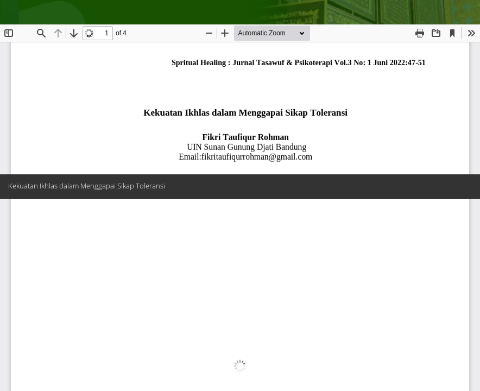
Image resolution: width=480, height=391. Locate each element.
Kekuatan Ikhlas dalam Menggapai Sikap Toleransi (86, 186)
